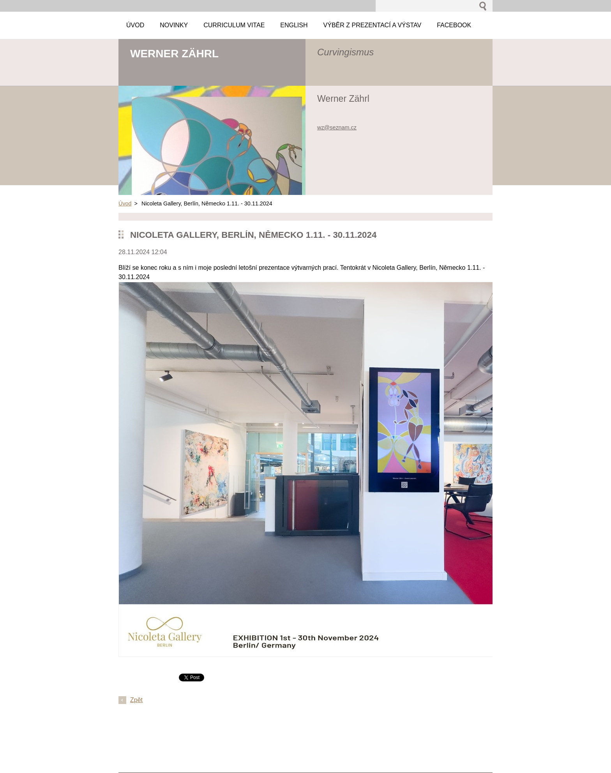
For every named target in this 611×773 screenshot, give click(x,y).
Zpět (136, 700)
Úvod (125, 203)
